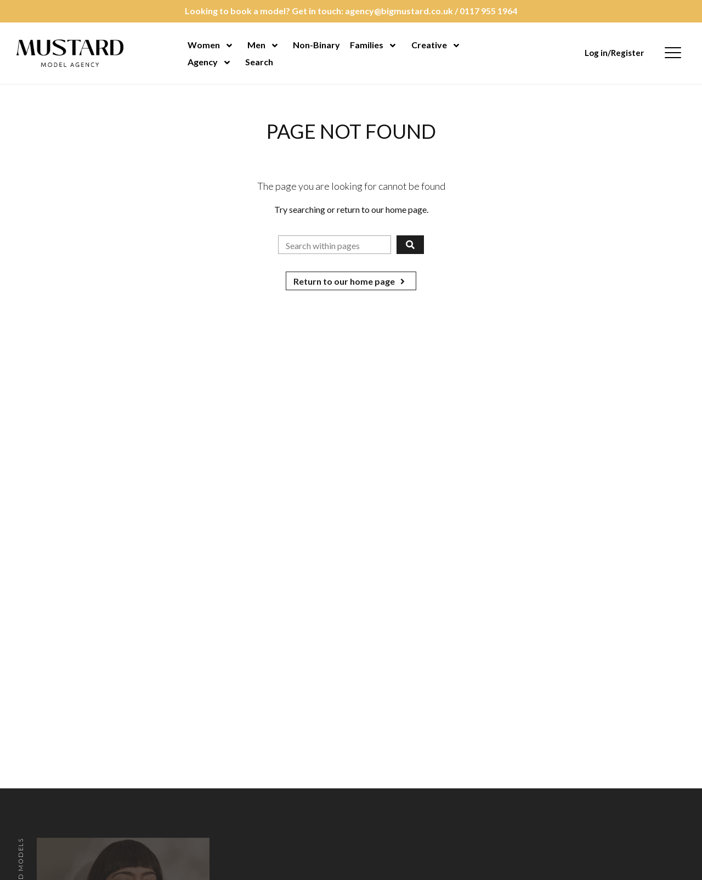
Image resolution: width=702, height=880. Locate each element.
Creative (429, 45)
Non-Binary (316, 45)
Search (259, 62)
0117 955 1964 (488, 10)
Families (366, 45)
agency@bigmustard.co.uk (399, 10)
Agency (203, 62)
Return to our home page (351, 281)
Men (256, 45)
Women (204, 45)
